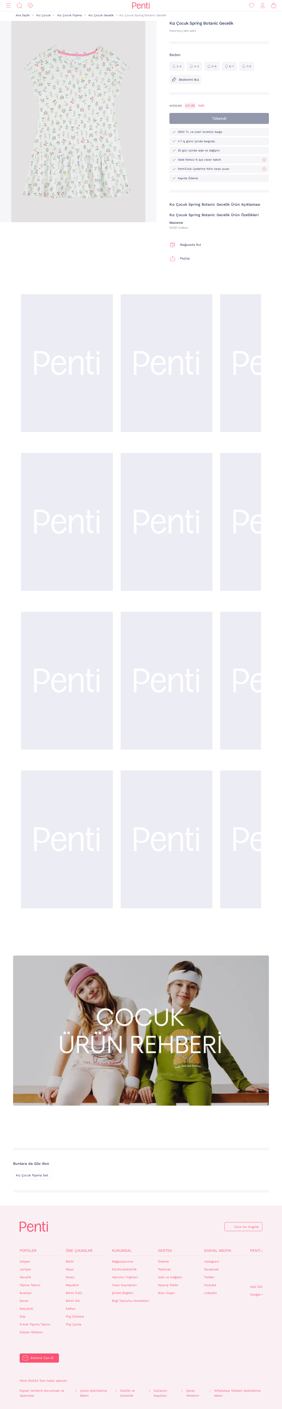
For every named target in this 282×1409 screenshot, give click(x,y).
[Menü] (8, 5)
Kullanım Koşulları (160, 1393)
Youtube (210, 1285)
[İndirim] (30, 5)
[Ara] (19, 5)
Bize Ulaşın (166, 1293)
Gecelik (25, 1277)
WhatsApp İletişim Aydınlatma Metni (237, 1393)
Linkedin (210, 1293)
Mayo (70, 1269)
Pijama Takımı (30, 1285)
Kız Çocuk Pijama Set (32, 1175)
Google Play (259, 1294)
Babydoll (26, 1308)
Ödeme (163, 1261)
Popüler (28, 1250)
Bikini (70, 1261)
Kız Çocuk (43, 15)
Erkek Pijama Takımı (35, 1324)
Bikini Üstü (74, 1293)
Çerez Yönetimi (192, 1393)
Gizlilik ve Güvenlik (127, 1393)
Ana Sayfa (23, 15)
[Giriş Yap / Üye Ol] (262, 5)
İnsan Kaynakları (124, 1285)
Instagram (211, 1261)
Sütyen (25, 1261)
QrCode (261, 1270)
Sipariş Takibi (168, 1285)
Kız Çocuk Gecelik (101, 15)
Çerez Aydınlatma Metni (93, 1393)
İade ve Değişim (170, 1277)
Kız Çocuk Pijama (69, 15)
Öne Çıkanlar (79, 1250)
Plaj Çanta (73, 1324)
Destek (165, 1250)
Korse (24, 1301)
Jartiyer (25, 1269)
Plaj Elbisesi (75, 1316)
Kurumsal (122, 1250)
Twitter (209, 1277)
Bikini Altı (73, 1301)
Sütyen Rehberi (31, 1332)
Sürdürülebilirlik (124, 1269)
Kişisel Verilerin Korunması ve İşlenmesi (42, 1393)
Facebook (211, 1269)
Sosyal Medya (217, 1250)
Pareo (70, 1277)
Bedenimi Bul (185, 79)
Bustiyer (26, 1293)
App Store (258, 1286)
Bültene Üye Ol (42, 1358)
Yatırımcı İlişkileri (125, 1277)
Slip (23, 1316)
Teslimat (164, 1269)
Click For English (246, 1227)
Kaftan (71, 1308)
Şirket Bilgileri (122, 1293)
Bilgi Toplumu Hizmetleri (130, 1301)
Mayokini (72, 1285)
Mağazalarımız (122, 1261)
